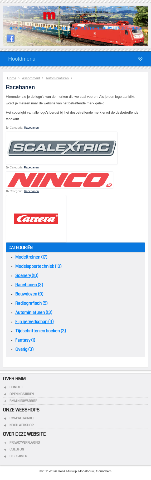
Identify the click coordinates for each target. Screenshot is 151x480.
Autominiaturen (57, 78)
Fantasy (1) (25, 340)
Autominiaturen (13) (33, 312)
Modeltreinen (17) (31, 257)
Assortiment (31, 78)
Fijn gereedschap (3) (34, 322)
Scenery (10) (26, 276)
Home (11, 78)
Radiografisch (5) (31, 303)
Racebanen (31, 127)
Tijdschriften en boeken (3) (40, 331)
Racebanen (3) (29, 285)
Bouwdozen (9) (29, 294)
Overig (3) (24, 349)
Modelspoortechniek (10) (38, 266)
